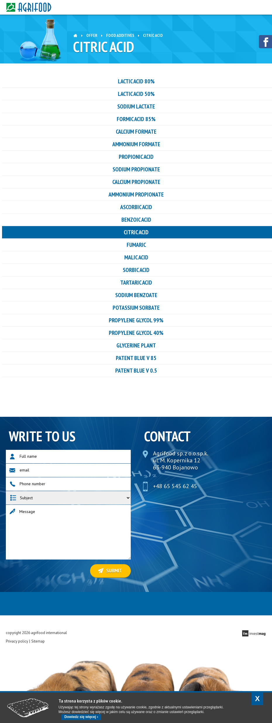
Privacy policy (17, 641)
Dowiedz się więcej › (81, 717)
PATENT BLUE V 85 (136, 358)
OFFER (91, 35)
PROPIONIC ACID (136, 157)
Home (75, 35)
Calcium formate (136, 131)
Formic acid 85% (136, 119)
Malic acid (136, 257)
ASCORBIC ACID (136, 207)
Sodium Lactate (136, 106)
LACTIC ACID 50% (136, 94)
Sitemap (38, 641)
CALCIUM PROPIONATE (136, 182)
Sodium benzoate (136, 295)
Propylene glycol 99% (136, 320)
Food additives (120, 35)
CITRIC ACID (136, 232)
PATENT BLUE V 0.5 (136, 370)
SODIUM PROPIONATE (136, 169)
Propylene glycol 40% (136, 333)
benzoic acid (136, 219)
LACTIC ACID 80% (136, 81)
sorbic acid (136, 270)
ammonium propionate (136, 194)
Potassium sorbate (136, 307)
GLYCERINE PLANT (136, 345)
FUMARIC (136, 245)
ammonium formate (136, 144)
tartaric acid (136, 282)
